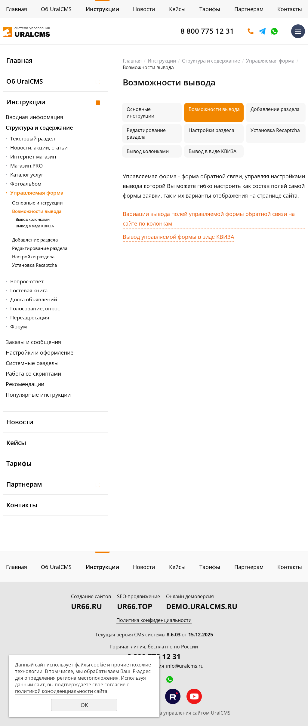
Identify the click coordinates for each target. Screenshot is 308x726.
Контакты (289, 9)
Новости (144, 9)
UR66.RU (86, 606)
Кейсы (177, 9)
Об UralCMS (56, 9)
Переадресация (29, 317)
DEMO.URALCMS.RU (201, 606)
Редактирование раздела (39, 248)
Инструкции (102, 9)
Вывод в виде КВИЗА (35, 226)
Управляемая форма (36, 192)
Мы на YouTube (194, 696)
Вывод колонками (33, 219)
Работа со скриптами (33, 373)
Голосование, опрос (35, 308)
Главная (16, 9)
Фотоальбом (25, 183)
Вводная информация (34, 117)
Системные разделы (32, 363)
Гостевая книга (29, 290)
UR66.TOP (134, 606)
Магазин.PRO (26, 165)
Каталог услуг (26, 174)
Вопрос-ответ (27, 281)
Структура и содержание (39, 127)
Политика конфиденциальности (154, 620)
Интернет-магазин (33, 156)
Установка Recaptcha (34, 265)
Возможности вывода (37, 211)
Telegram (262, 31)
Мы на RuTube (172, 696)
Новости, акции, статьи (39, 147)
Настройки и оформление (39, 352)
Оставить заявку (251, 31)
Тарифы (209, 9)
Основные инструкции (37, 203)
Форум (18, 326)
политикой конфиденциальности (54, 691)
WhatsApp (274, 31)
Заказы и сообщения (33, 342)
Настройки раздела (33, 257)
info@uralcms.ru (185, 666)
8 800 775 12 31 (207, 31)
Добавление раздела (35, 240)
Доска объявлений (33, 299)
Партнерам (248, 9)
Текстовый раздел (32, 138)
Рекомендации (25, 384)
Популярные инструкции (38, 394)
